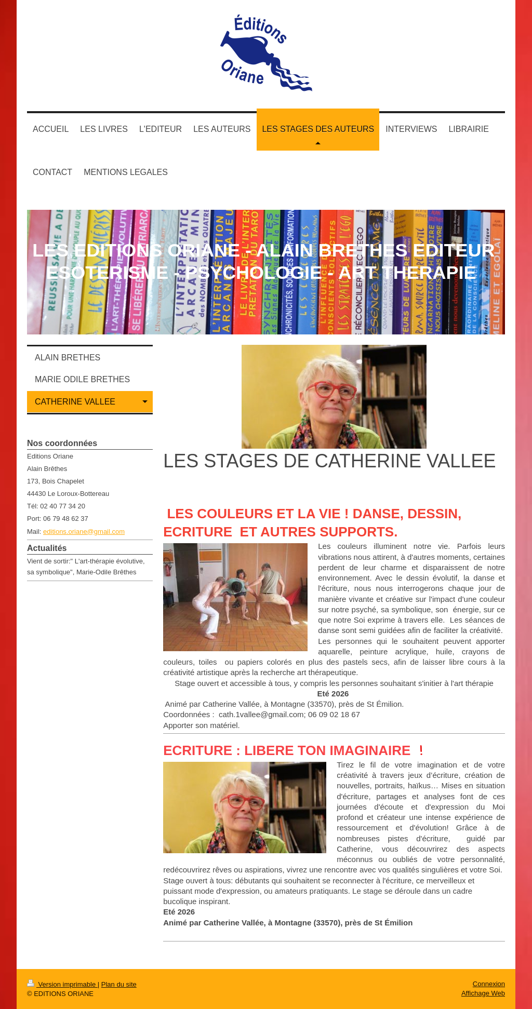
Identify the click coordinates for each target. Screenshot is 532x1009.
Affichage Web (483, 993)
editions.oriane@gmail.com (84, 531)
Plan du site (119, 984)
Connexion (489, 984)
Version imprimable (62, 984)
